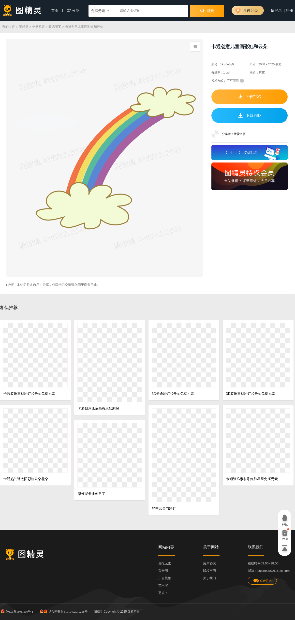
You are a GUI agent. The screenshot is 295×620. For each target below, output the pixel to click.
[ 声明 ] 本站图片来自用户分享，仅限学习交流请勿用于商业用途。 (53, 285)
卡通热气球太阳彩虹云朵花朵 (25, 479)
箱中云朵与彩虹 (164, 508)
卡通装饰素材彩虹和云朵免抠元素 (29, 394)
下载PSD (249, 115)
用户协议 (209, 563)
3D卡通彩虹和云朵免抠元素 (173, 394)
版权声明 (209, 571)
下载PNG (249, 97)
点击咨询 (262, 581)
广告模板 (164, 578)
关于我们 (209, 578)
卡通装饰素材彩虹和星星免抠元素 (252, 479)
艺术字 (163, 585)
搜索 (207, 10)
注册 (289, 11)
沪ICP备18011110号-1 (16, 611)
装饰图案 (54, 27)
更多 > (162, 593)
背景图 (163, 571)
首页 (57, 11)
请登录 (276, 11)
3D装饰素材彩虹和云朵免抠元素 (250, 394)
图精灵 (24, 27)
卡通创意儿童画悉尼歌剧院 (98, 408)
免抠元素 (38, 27)
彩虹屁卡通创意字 (91, 494)
